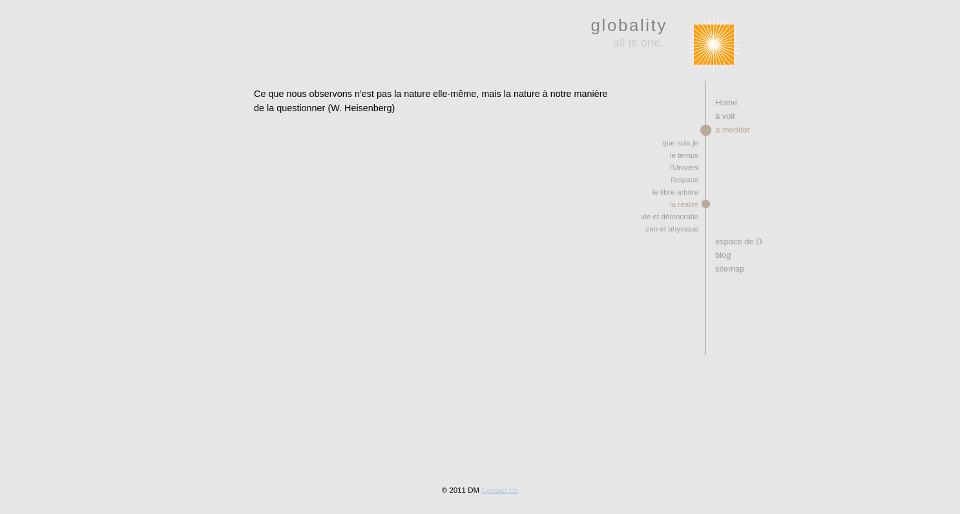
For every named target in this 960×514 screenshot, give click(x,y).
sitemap (729, 268)
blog (723, 255)
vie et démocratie (669, 216)
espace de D (738, 241)
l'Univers (684, 167)
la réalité (684, 204)
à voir (725, 116)
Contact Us (499, 490)
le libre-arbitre (675, 191)
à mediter (732, 129)
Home (726, 102)
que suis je (680, 142)
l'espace (684, 179)
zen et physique (671, 228)
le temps (684, 155)
